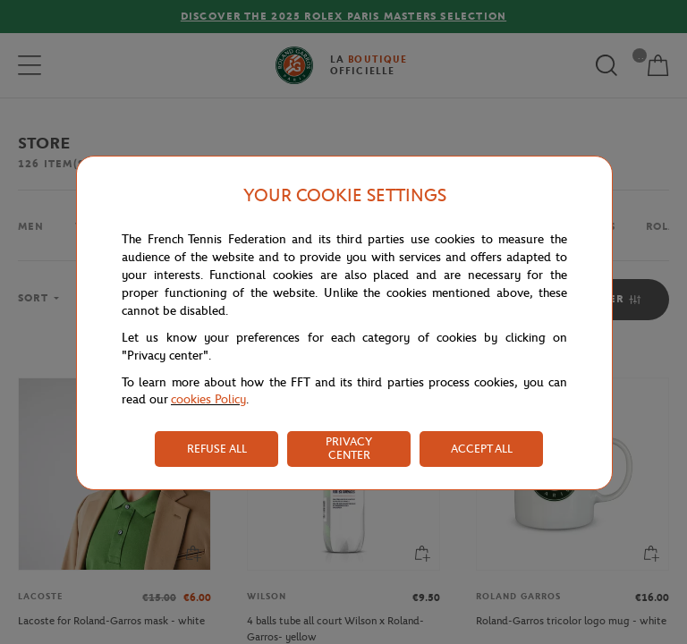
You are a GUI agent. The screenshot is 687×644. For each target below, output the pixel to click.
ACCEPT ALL (482, 448)
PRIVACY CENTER (349, 448)
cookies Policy (208, 399)
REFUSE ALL (217, 448)
